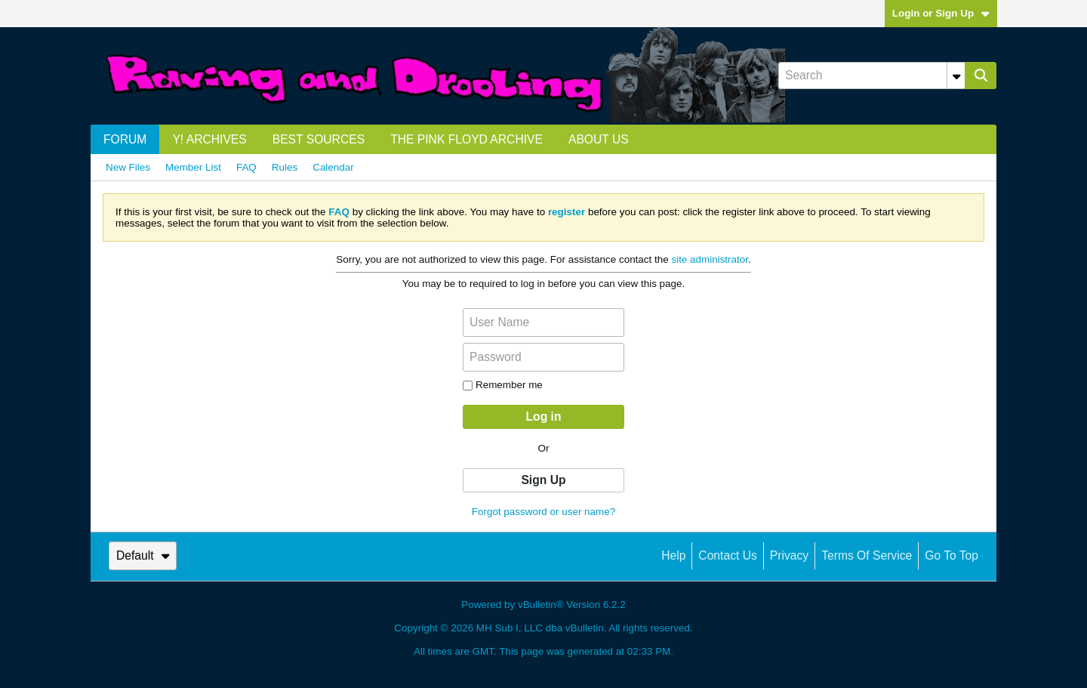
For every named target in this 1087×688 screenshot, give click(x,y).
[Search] (871, 75)
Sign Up (543, 480)
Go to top (951, 555)
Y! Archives (209, 139)
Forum (124, 139)
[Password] (543, 357)
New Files (128, 167)
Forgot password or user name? (543, 511)
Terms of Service (866, 555)
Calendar (333, 167)
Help (673, 555)
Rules (284, 167)
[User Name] (543, 322)
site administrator (709, 259)
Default (143, 555)
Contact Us (727, 555)
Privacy (789, 555)
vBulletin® (541, 604)
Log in (544, 416)
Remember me (503, 384)
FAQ (246, 167)
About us (598, 139)
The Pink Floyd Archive (466, 139)
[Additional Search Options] (956, 75)
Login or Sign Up (941, 13)
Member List (193, 167)
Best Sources (319, 139)
